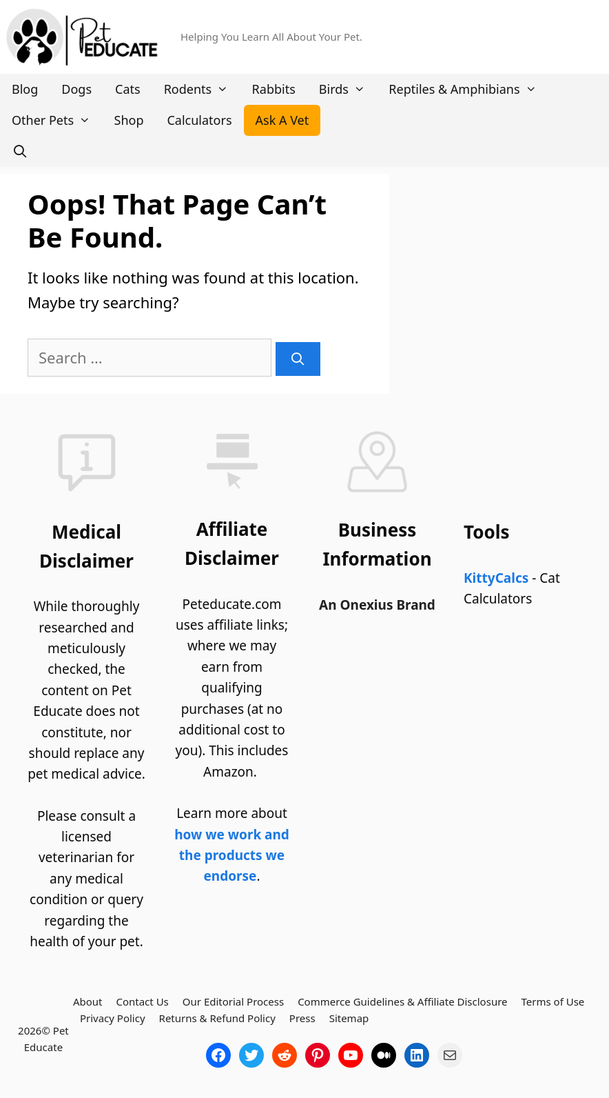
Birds (348, 89)
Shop (129, 120)
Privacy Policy (112, 1018)
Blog (25, 89)
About (88, 1001)
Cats (128, 89)
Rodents (202, 89)
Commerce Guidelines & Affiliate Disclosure (402, 1001)
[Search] (298, 359)
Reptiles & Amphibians (468, 89)
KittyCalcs (496, 578)
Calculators (199, 120)
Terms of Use (553, 1001)
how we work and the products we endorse (231, 856)
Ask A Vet (282, 120)
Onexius (368, 605)
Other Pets (57, 120)
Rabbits (274, 89)
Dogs (76, 89)
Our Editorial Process (233, 1001)
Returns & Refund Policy (217, 1018)
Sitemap (349, 1018)
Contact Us (142, 1001)
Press (302, 1018)
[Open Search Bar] (19, 151)
